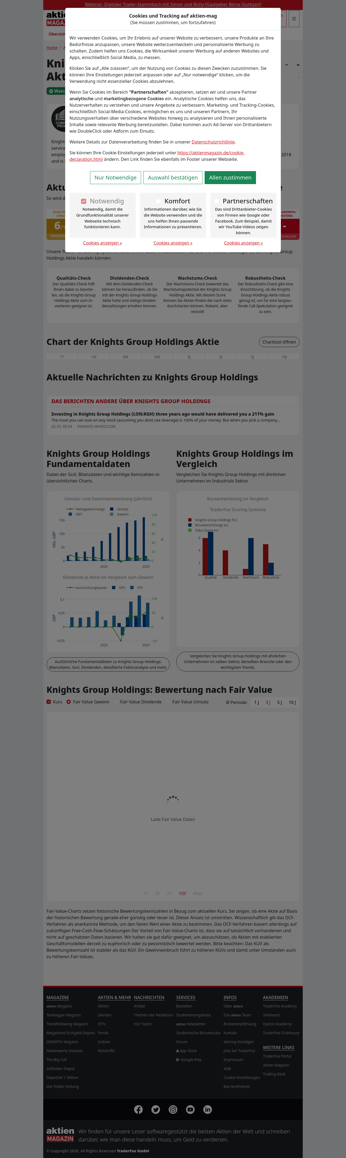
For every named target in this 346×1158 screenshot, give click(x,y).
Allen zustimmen (230, 177)
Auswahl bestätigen (173, 177)
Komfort (177, 200)
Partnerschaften (248, 200)
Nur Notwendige (116, 177)
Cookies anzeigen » (102, 243)
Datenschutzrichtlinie (213, 142)
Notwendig (107, 200)
